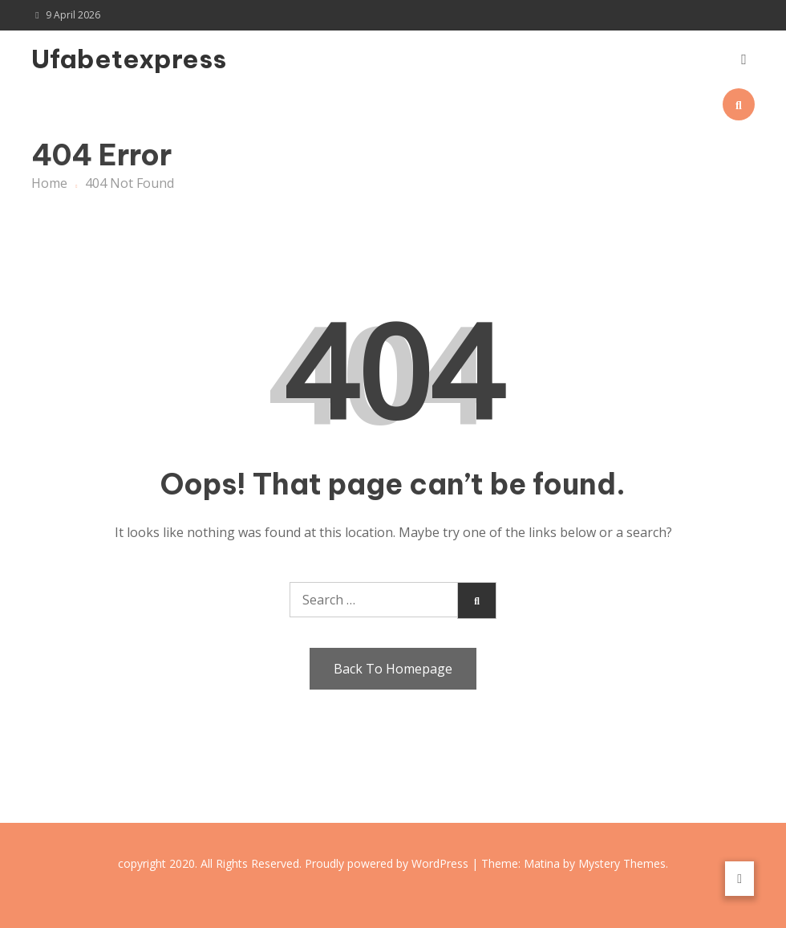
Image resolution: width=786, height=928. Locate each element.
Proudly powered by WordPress (388, 863)
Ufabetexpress (128, 59)
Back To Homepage (393, 669)
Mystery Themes (622, 863)
